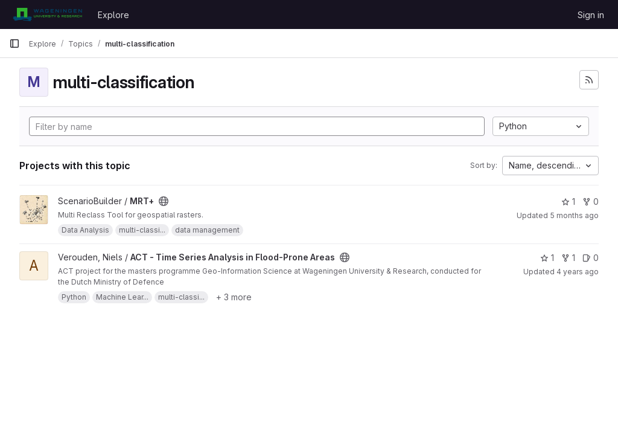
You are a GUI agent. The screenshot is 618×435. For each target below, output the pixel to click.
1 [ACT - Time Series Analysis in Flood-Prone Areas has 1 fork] (568, 258)
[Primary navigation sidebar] (14, 43)
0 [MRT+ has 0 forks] (590, 201)
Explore (113, 15)
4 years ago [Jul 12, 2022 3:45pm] (577, 271)
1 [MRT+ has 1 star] (568, 201)
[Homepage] (47, 14)
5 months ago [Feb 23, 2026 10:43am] (574, 215)
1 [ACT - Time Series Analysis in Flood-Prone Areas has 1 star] (547, 258)
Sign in (591, 15)
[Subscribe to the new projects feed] (589, 79)
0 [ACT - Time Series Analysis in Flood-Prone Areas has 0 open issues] (590, 258)
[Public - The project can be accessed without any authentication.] (163, 201)
